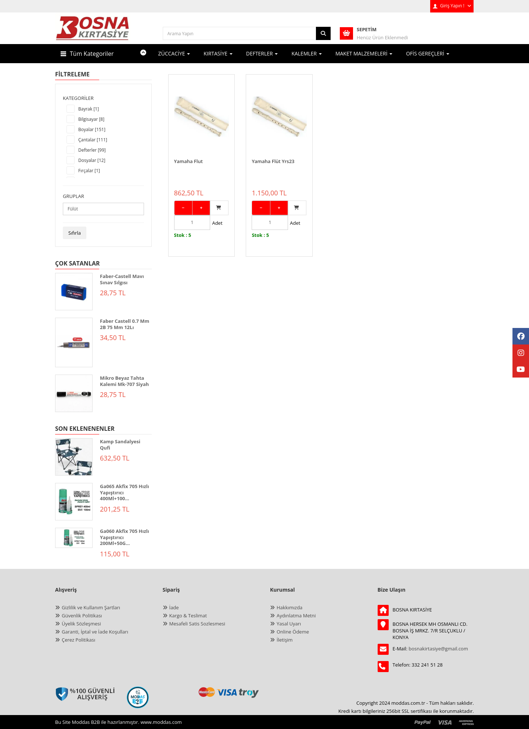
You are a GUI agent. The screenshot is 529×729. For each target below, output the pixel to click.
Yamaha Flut (188, 154)
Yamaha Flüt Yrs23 (273, 154)
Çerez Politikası (78, 639)
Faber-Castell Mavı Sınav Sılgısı (122, 279)
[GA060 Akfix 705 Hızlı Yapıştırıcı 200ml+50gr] (73, 538)
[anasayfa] (92, 33)
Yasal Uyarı (289, 623)
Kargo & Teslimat (188, 615)
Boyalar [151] (91, 129)
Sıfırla (74, 233)
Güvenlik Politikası (82, 615)
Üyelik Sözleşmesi (81, 623)
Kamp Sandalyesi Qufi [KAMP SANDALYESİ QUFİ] (120, 444)
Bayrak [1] (88, 109)
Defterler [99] (92, 150)
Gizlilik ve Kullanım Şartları (91, 607)
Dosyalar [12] (91, 160)
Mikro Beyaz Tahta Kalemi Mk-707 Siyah (124, 381)
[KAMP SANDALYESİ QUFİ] (73, 457)
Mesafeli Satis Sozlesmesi (197, 623)
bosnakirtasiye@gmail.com (438, 648)
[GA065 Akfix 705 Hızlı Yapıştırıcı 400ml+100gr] (73, 501)
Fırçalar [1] (89, 170)
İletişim (285, 639)
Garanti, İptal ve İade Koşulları (95, 631)
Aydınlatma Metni (296, 615)
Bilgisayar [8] (91, 119)
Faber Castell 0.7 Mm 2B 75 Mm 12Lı (124, 324)
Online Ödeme (293, 631)
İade (174, 607)
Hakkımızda (289, 607)
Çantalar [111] (92, 140)
